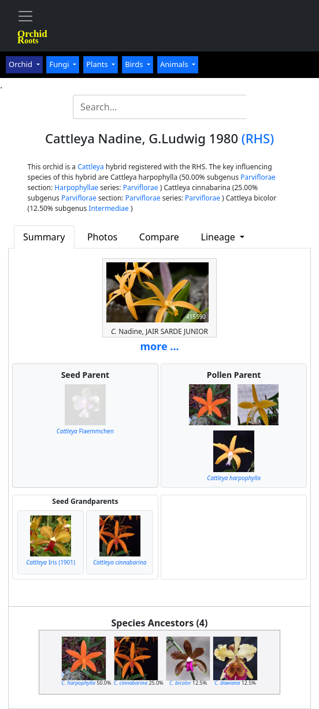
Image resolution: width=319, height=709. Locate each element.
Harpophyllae (76, 187)
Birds (135, 64)
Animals (175, 64)
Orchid (21, 64)
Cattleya (90, 167)
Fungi (60, 64)
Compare (159, 237)
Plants (98, 64)
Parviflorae (258, 177)
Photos (102, 237)
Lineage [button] (219, 237)
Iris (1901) (50, 562)
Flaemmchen (85, 431)
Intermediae (108, 208)
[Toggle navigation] (25, 16)
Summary (44, 237)
